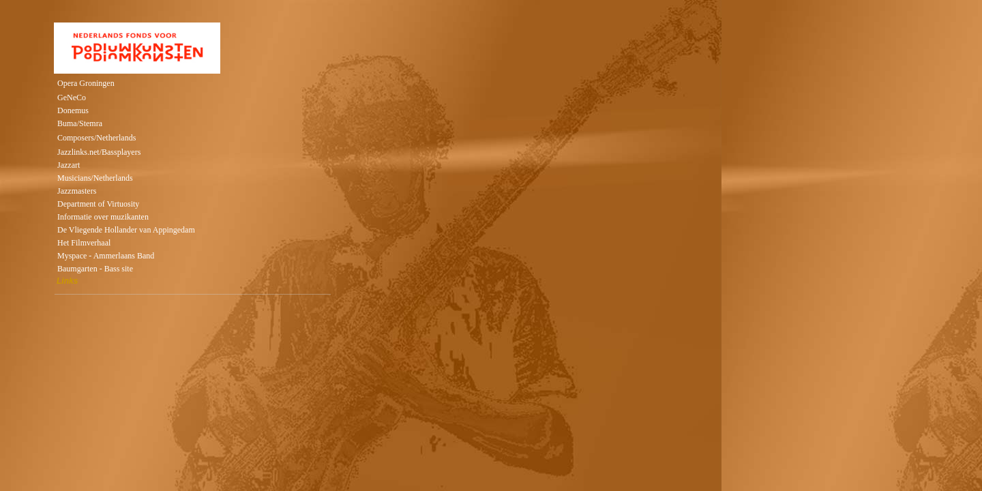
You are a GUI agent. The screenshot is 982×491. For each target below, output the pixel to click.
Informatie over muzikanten (103, 217)
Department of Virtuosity (98, 204)
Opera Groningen (86, 83)
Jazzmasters (76, 191)
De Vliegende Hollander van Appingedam (126, 230)
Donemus (73, 110)
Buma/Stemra (79, 123)
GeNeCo (71, 97)
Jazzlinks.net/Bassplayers (98, 152)
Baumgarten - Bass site (95, 268)
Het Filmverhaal (83, 243)
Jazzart (68, 165)
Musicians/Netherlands (95, 178)
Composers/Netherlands (96, 138)
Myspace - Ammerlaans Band (105, 256)
